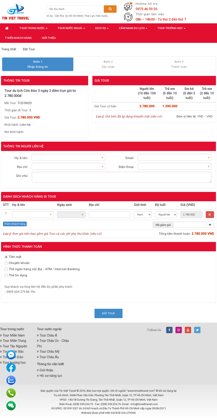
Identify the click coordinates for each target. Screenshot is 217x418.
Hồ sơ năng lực (49, 376)
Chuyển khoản (17, 263)
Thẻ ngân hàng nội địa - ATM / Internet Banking (42, 269)
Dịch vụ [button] (102, 29)
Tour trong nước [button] (33, 29)
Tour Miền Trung (13, 341)
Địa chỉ (22, 167)
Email (129, 158)
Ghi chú (22, 176)
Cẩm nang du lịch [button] (133, 29)
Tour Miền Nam (12, 335)
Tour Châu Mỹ (48, 351)
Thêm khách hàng (14, 223)
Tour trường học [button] (171, 29)
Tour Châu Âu (48, 357)
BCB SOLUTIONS (125, 412)
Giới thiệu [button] (49, 37)
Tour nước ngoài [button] (71, 29)
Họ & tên (20, 158)
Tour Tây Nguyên (13, 346)
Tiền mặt (12, 257)
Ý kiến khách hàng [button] (18, 37)
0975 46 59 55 (146, 9)
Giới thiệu (45, 370)
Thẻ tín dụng (15, 275)
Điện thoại (126, 167)
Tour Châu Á (47, 335)
